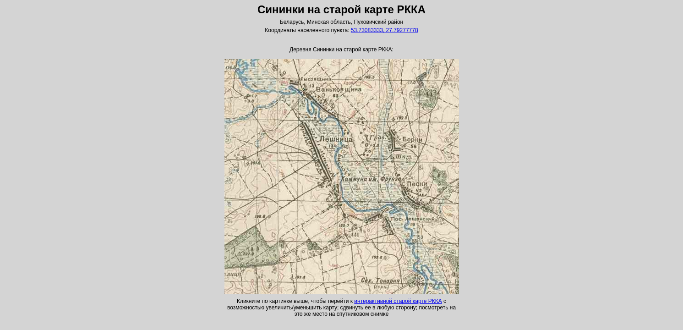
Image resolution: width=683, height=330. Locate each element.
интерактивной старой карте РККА (398, 301)
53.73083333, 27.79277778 (384, 30)
